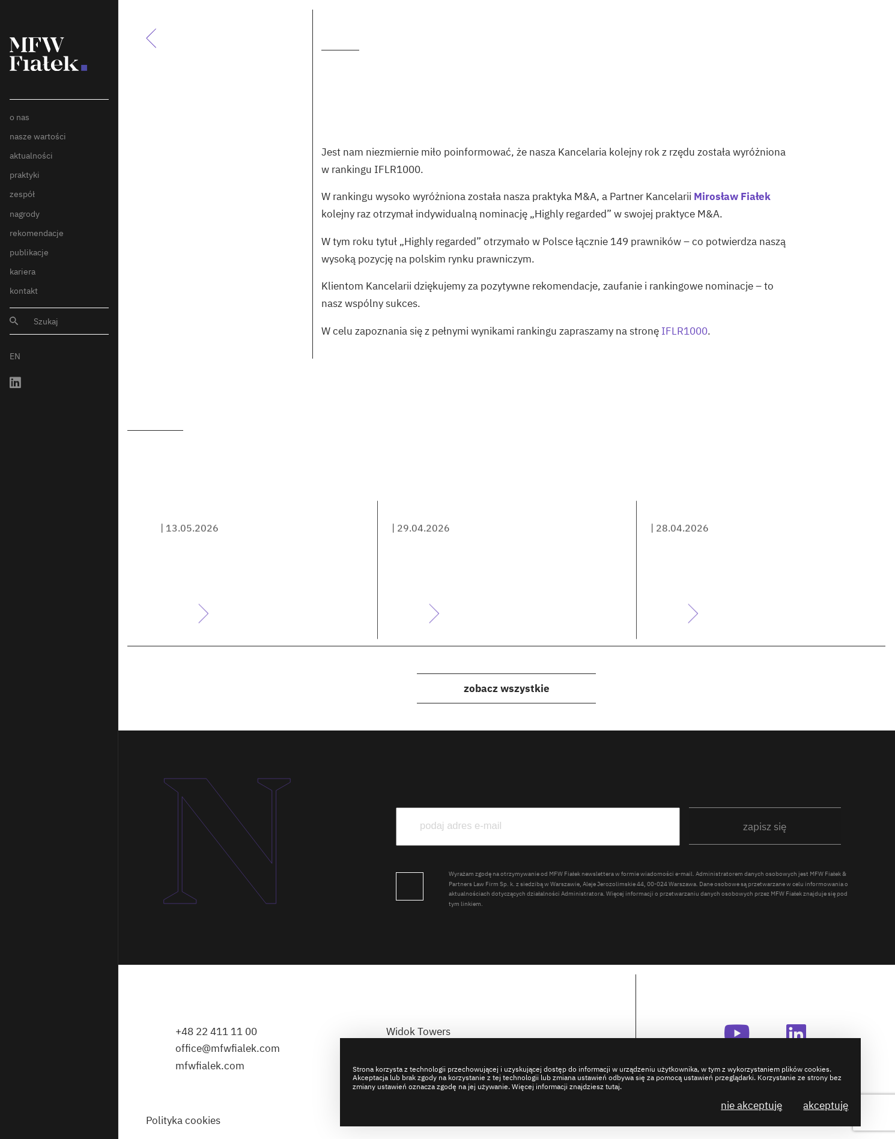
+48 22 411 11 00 (216, 1031)
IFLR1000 (684, 331)
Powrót (158, 38)
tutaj (612, 1086)
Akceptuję (825, 1105)
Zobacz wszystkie (507, 688)
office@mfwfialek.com (227, 1048)
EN (15, 356)
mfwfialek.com (209, 1065)
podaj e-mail (627, 782)
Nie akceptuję (751, 1105)
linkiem (471, 903)
